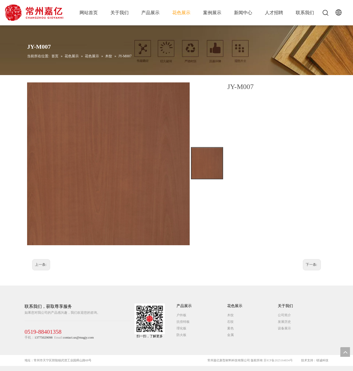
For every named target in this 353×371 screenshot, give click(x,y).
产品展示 (150, 12)
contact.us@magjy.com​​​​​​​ (78, 337)
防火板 (181, 335)
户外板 (181, 315)
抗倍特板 (183, 322)
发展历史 (284, 322)
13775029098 (43, 337)
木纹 (230, 315)
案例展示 (212, 12)
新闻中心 (243, 12)
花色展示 (181, 12)
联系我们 (305, 12)
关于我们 (119, 12)
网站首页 (89, 12)
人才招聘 (274, 12)
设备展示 (284, 328)
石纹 (230, 322)
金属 (230, 335)
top (345, 352)
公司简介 (284, 315)
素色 (230, 328)
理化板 (181, 328)
